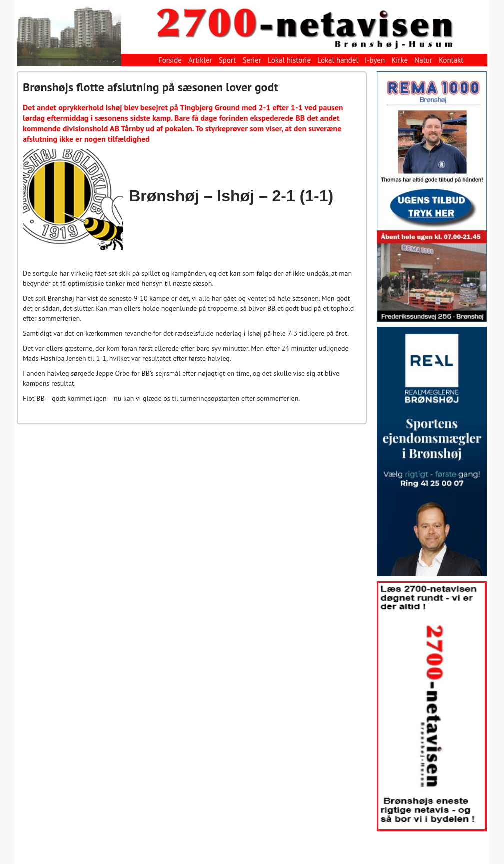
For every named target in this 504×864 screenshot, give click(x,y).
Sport (227, 60)
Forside (170, 60)
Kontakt (451, 60)
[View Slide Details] (432, 197)
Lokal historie (289, 60)
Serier (251, 60)
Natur (423, 60)
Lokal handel (338, 60)
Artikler (200, 60)
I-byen (375, 60)
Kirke (400, 60)
